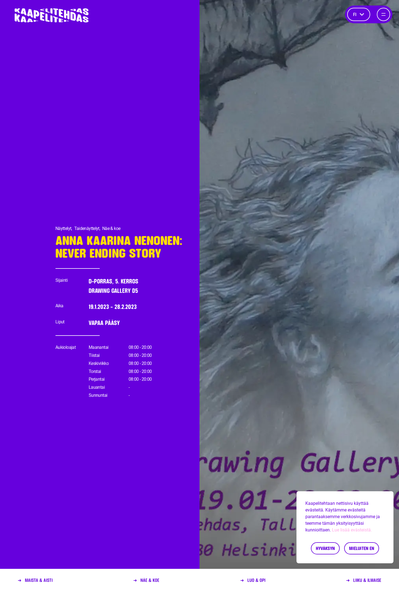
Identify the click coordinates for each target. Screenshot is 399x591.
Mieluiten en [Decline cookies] (361, 548)
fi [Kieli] (358, 14)
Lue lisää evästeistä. (352, 530)
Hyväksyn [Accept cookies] (325, 548)
